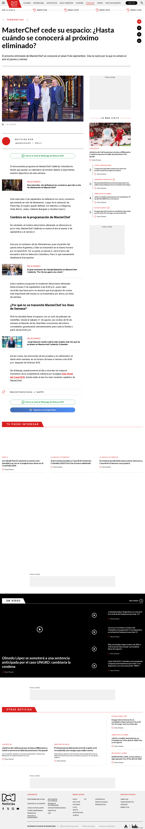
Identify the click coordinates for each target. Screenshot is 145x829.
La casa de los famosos (60, 457)
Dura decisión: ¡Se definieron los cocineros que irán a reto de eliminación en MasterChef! (54, 186)
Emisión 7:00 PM (103, 10)
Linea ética (52, 728)
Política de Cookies (88, 744)
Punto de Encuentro (113, 3)
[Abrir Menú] (3, 3)
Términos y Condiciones (107, 744)
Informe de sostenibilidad (53, 722)
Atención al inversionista (32, 734)
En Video (14, 518)
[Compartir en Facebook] (139, 28)
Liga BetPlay (94, 148)
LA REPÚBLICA (100, 717)
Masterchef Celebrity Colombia (21, 392)
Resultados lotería (119, 671)
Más (136, 518)
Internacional (38, 3)
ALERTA (75, 727)
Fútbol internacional (103, 165)
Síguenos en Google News (42, 409)
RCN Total (76, 719)
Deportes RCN (52, 3)
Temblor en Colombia (102, 194)
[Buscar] (142, 3)
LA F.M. (75, 725)
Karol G (5, 457)
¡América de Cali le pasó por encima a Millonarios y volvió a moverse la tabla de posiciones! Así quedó (109, 154)
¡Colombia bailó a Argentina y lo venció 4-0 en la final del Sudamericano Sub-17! (125, 531)
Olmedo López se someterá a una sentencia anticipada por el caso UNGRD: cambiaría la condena (36, 579)
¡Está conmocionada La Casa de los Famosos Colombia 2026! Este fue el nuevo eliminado (71, 462)
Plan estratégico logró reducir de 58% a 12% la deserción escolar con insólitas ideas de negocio (124, 564)
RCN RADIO (76, 722)
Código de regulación (35, 725)
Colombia (27, 3)
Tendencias (90, 3)
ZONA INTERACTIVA (127, 719)
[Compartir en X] (139, 34)
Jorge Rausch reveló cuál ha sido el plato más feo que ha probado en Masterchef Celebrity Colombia (53, 343)
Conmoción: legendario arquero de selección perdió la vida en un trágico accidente (110, 169)
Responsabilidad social (36, 717)
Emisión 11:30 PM (134, 10)
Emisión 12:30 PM (71, 10)
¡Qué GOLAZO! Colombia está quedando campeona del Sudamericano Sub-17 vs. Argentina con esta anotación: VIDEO (125, 581)
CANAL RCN (131, 3)
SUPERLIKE (124, 722)
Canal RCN (39, 392)
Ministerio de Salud (61, 662)
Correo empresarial (35, 728)
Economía (79, 3)
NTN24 (75, 717)
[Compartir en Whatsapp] (139, 41)
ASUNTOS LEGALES (101, 719)
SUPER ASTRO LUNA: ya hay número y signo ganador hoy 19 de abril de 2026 (127, 675)
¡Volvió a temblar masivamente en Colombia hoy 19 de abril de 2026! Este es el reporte (112, 198)
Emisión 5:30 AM (40, 10)
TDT (85, 717)
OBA (49, 731)
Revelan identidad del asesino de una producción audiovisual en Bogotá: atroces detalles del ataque (112, 184)
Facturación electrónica (52, 718)
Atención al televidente (36, 721)
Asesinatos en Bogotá (103, 179)
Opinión (100, 3)
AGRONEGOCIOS (100, 722)
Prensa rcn (31, 731)
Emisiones (8, 10)
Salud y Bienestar (66, 3)
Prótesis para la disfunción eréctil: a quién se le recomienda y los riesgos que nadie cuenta (75, 667)
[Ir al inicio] (14, 4)
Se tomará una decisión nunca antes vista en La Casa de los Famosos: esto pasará (120, 462)
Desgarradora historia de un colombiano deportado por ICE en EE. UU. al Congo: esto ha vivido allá (112, 212)
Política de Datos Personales (69, 744)
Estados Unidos (100, 208)
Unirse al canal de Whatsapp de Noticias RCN (43, 155)
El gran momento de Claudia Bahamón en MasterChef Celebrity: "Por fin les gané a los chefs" (52, 270)
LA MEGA (76, 733)
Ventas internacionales (57, 725)
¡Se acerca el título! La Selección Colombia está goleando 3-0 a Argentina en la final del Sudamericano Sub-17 (125, 547)
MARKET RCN (125, 725)
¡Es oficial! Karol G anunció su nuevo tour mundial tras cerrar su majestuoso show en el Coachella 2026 (22, 463)
